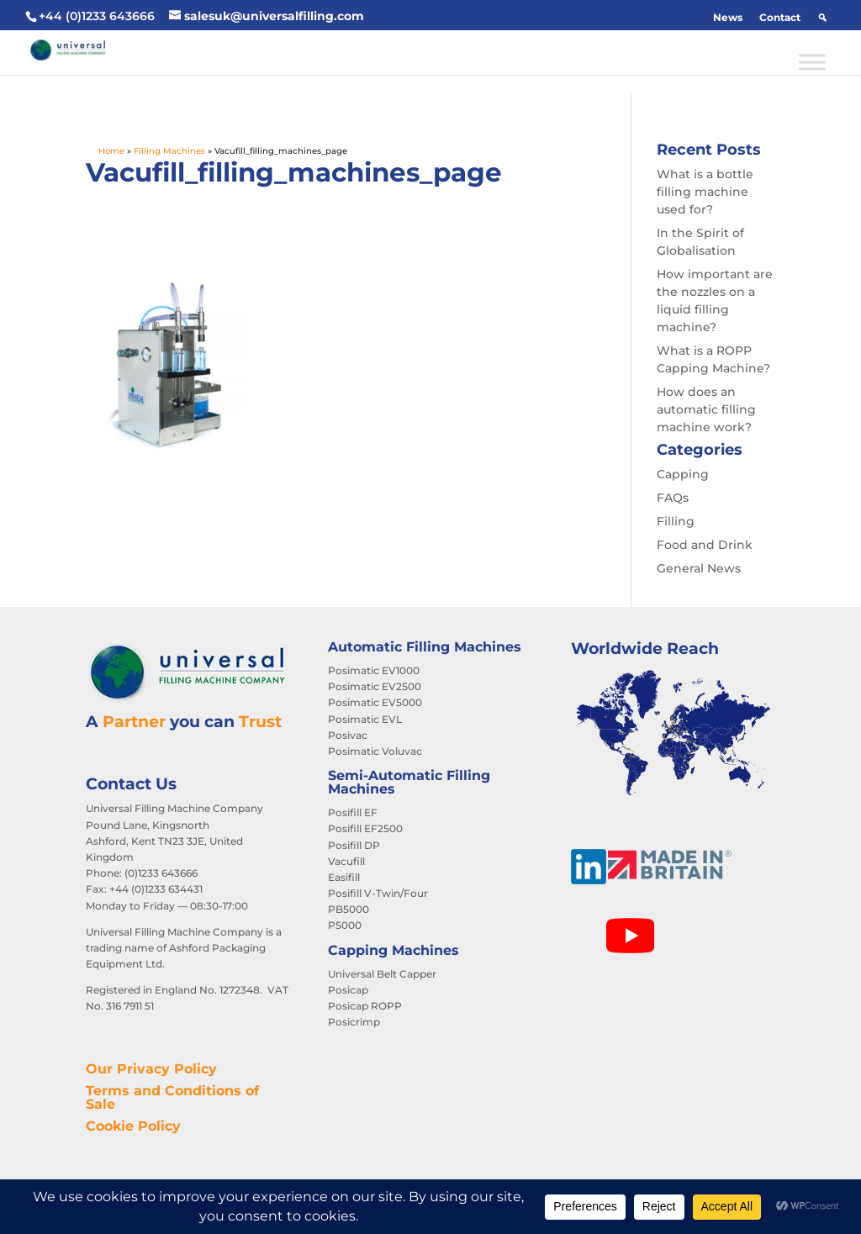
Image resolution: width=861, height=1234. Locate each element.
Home (111, 150)
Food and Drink (705, 544)
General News (699, 568)
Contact (779, 17)
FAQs (673, 497)
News (727, 17)
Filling (676, 521)
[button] (822, 17)
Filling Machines (169, 150)
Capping (683, 474)
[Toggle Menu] (812, 62)
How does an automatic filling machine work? (706, 409)
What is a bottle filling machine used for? (705, 191)
